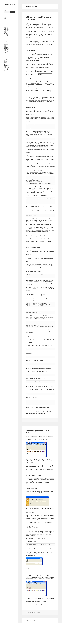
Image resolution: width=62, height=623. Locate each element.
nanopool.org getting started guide (34, 170)
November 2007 (6, 67)
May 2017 (5, 45)
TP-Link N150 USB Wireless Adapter (45, 72)
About (5, 18)
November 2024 (6, 29)
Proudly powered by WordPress (31, 620)
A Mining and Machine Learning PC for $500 (39, 18)
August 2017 (6, 44)
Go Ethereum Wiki (34, 120)
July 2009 (5, 61)
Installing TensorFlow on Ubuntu (32, 241)
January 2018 (6, 42)
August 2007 (6, 69)
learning (35, 419)
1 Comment (38, 612)
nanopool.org (28, 166)
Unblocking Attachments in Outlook (37, 431)
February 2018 (6, 41)
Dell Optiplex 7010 (35, 70)
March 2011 (6, 58)
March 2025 (6, 27)
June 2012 (5, 53)
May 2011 (5, 55)
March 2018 (6, 39)
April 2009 (5, 64)
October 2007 (6, 68)
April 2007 (5, 71)
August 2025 (6, 24)
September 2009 (6, 60)
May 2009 (5, 63)
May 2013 (5, 52)
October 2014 (6, 51)
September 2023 (6, 31)
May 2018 (5, 37)
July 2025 (5, 25)
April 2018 (5, 38)
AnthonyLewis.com (9, 4)
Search (5, 10)
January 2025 (6, 28)
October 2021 (6, 32)
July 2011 (5, 54)
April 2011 (5, 56)
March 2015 (6, 47)
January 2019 (6, 35)
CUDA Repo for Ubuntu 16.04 (42, 267)
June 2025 (5, 26)
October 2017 (6, 43)
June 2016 (5, 46)
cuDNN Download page (42, 283)
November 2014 (6, 50)
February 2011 (6, 59)
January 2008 (6, 66)
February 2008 (6, 65)
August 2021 (6, 34)
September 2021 (6, 33)
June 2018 (5, 36)
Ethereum (35, 114)
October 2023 (6, 30)
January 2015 (6, 49)
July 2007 (5, 70)
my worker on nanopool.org (46, 227)
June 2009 (5, 62)
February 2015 (6, 48)
